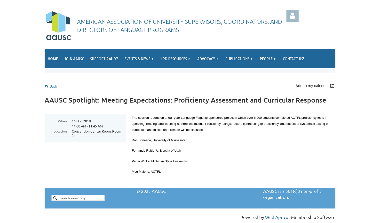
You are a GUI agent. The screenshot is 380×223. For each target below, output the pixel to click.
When (62, 121)
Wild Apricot (277, 217)
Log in (292, 16)
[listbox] (315, 86)
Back (53, 86)
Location (60, 131)
